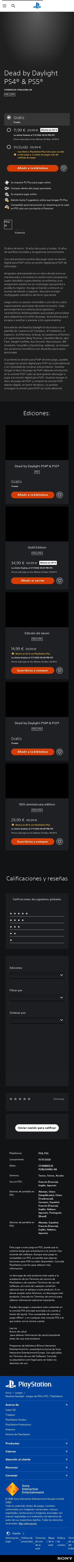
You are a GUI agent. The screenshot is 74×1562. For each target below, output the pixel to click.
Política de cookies (61, 1541)
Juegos (19, 1392)
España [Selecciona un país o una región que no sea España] (15, 1533)
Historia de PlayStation (18, 1434)
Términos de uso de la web (40, 1543)
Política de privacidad (27, 1539)
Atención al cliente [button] (37, 1459)
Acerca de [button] (37, 1405)
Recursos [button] (37, 1467)
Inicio (8, 1392)
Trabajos (10, 1414)
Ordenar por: (18, 1012)
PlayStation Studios (16, 1419)
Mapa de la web (51, 1541)
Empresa (10, 1429)
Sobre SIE (11, 1410)
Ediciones (16, 968)
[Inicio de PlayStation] (37, 6)
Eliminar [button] (59, 1099)
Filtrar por (16, 990)
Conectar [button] (37, 1475)
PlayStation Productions (18, 1424)
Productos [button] (37, 1443)
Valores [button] (37, 1451)
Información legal (12, 1539)
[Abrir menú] (4, 6)
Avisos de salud (17, 1331)
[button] (36, 1128)
